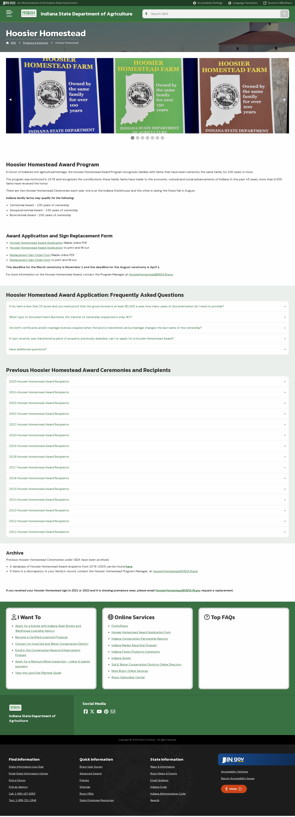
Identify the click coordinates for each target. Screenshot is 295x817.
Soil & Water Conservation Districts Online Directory (147, 665)
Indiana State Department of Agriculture (82, 13)
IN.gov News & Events (163, 774)
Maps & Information (162, 768)
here (129, 566)
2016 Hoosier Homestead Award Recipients (39, 477)
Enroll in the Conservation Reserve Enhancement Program (48, 652)
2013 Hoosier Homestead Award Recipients (39, 510)
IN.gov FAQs (87, 794)
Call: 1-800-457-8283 (22, 794)
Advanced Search (91, 774)
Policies (84, 781)
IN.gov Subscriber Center (128, 678)
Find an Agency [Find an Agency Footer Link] (18, 788)
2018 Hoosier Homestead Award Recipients (39, 456)
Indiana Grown (121, 659)
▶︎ (286, 99)
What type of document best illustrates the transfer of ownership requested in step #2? (70, 316)
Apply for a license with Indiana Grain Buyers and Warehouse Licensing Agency (48, 628)
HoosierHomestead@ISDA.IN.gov (175, 570)
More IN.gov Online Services (130, 672)
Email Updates (159, 781)
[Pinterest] (106, 712)
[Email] (113, 712)
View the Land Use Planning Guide (38, 674)
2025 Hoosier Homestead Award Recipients (39, 381)
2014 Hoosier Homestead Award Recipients (39, 499)
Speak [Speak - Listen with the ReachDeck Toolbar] (233, 790)
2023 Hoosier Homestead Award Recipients (39, 402)
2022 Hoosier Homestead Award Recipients (39, 413)
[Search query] (258, 13)
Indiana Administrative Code (168, 794)
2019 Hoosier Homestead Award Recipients (39, 445)
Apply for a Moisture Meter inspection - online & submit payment (48, 664)
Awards (154, 801)
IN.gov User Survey (91, 768)
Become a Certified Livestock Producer (41, 637)
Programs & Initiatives (35, 42)
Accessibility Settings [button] (234, 773)
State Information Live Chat (26, 768)
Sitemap (85, 788)
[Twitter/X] (92, 712)
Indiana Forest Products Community (136, 652)
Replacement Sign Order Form (30, 254)
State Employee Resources (97, 801)
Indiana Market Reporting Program (135, 645)
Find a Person (17, 781)
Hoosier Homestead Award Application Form (142, 632)
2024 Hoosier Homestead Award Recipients (39, 391)
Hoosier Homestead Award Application (36, 242)
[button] (208, 3)
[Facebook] (86, 712)
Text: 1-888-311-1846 (22, 801)
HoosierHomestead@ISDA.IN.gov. (151, 274)
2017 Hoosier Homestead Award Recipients (39, 467)
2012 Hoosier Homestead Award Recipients (39, 520)
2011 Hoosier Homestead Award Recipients (39, 531)
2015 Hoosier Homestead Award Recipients (39, 488)
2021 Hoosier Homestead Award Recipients (39, 424)
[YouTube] (99, 712)
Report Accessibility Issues (238, 779)
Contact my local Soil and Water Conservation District (52, 644)
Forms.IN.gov (120, 625)
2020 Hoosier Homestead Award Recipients (39, 434)
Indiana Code (158, 788)
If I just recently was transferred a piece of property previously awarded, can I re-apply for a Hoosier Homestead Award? (91, 338)
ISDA (13, 42)
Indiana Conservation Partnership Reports (140, 639)
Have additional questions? (28, 348)
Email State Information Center (28, 774)
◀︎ (11, 99)
